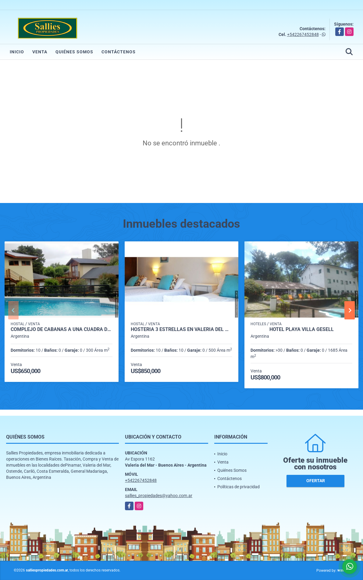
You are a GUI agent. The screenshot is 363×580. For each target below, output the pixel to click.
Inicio (17, 51)
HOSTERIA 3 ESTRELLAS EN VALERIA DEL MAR (182, 329)
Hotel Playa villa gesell (301, 329)
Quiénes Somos (74, 51)
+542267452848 (303, 34)
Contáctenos (118, 51)
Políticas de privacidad (238, 486)
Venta (39, 51)
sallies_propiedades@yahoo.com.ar (158, 495)
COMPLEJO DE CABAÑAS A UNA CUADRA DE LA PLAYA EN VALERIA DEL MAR (61, 329)
